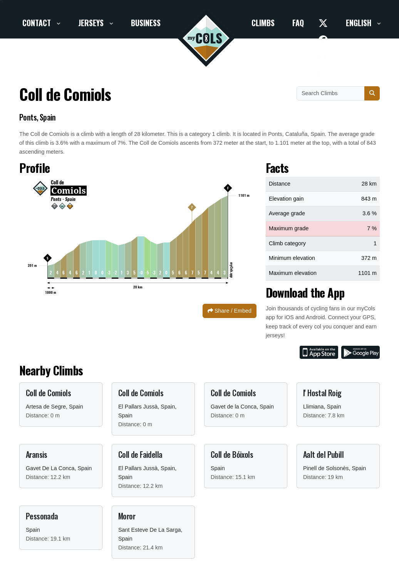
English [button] (359, 22)
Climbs (263, 22)
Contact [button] (37, 22)
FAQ (298, 22)
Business (146, 22)
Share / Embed (229, 311)
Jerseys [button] (92, 22)
